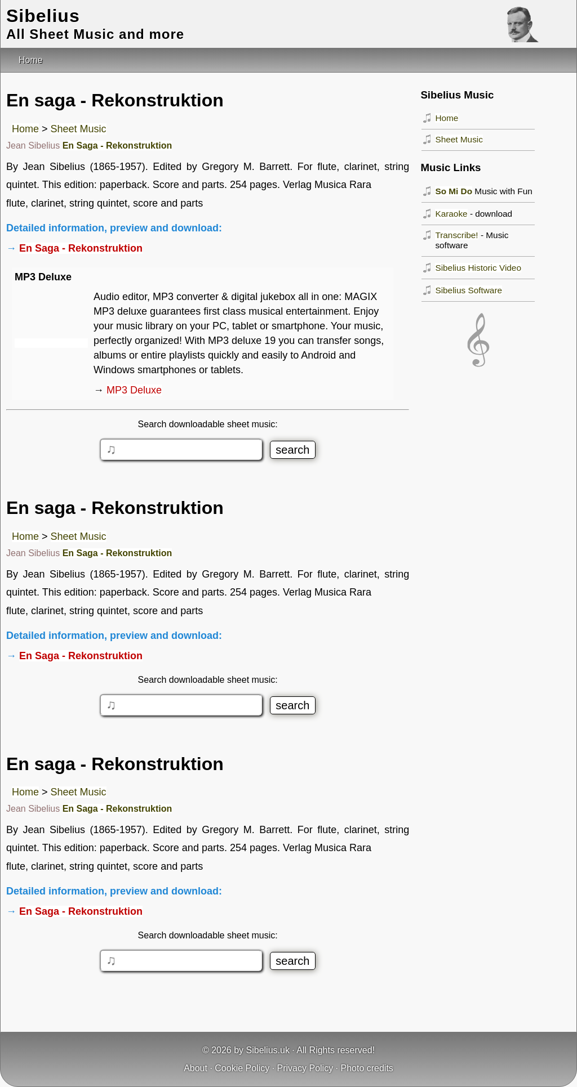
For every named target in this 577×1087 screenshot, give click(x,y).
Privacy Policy (305, 1068)
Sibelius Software (468, 290)
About (195, 1068)
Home (25, 129)
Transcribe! (456, 235)
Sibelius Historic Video (478, 267)
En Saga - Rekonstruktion (117, 145)
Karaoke (451, 213)
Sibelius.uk (268, 1050)
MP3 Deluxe (134, 390)
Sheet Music (78, 129)
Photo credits (366, 1068)
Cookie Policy (242, 1068)
